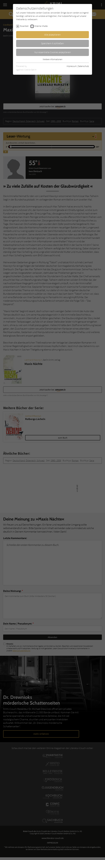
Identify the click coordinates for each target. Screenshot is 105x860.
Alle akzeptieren (52, 34)
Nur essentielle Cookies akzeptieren (52, 52)
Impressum (72, 66)
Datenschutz (83, 66)
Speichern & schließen (52, 43)
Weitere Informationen (52, 59)
